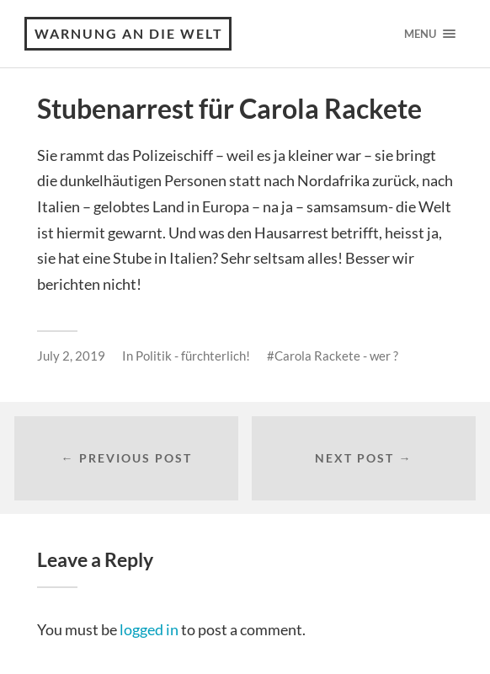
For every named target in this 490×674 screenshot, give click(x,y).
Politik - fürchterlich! (193, 355)
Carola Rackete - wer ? (336, 355)
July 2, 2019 (71, 355)
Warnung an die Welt (129, 33)
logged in (149, 629)
